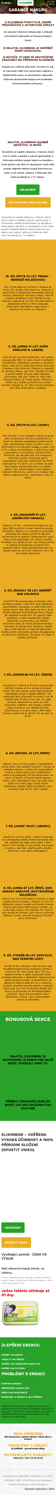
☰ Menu (6, 3)
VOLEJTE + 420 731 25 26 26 (28, 1458)
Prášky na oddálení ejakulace (20, 1363)
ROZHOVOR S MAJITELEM (28, 202)
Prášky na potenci (13, 1368)
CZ (48, 1)
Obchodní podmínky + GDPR (40, 1488)
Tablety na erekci (12, 1359)
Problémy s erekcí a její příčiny (21, 1397)
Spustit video (16, 1242)
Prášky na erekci (12, 1355)
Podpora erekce (11, 1383)
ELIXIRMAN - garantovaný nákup (28, 1448)
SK (53, 1)
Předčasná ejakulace (15, 1388)
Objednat (28, 189)
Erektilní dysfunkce (14, 1392)
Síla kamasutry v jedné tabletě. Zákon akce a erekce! (28, 1438)
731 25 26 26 (47, 4)
